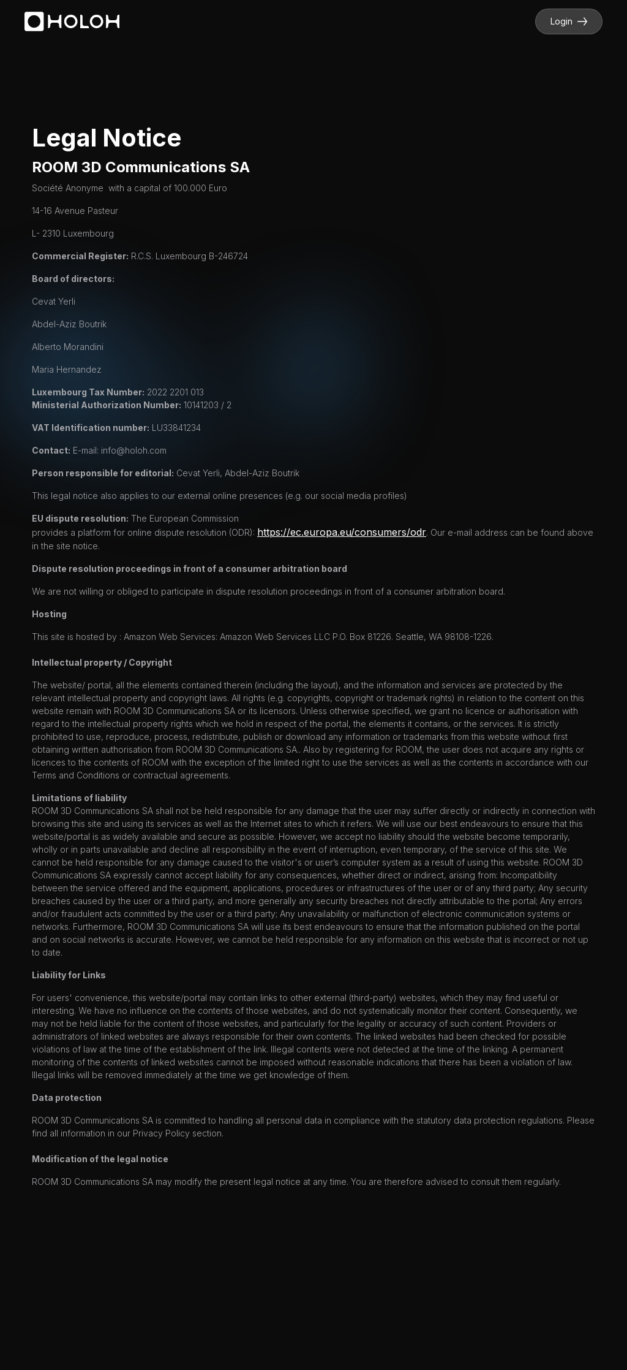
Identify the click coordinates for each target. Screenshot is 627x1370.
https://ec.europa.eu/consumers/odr (341, 532)
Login (568, 21)
